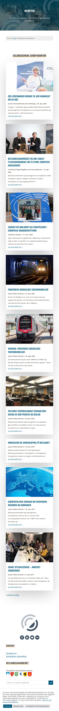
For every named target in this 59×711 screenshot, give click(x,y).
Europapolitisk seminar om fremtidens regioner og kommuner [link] (27, 503)
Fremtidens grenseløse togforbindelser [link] (28, 289)
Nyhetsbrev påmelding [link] (16, 656)
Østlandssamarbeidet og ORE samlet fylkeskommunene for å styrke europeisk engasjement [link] (29, 162)
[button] (22, 637)
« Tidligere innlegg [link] (12, 595)
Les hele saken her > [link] (15, 116)
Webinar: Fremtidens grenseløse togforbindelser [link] (24, 350)
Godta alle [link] (7, 706)
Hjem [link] (14, 38)
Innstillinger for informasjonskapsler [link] (37, 706)
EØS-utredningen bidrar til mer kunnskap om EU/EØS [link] (29, 97)
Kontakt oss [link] (11, 653)
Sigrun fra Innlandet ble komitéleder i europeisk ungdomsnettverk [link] (27, 228)
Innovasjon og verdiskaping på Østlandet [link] (29, 442)
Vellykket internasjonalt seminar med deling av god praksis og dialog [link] (27, 412)
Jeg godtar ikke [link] (18, 706)
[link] (29, 76)
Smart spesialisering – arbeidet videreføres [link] (24, 568)
